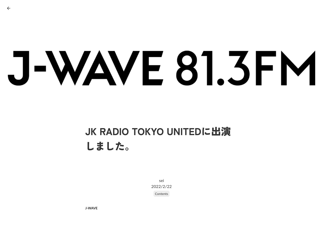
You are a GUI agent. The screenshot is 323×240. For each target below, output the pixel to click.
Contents (161, 194)
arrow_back (8, 8)
